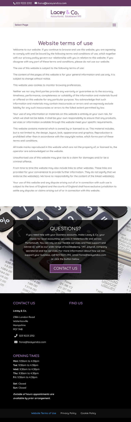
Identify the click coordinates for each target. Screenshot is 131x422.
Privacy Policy (68, 413)
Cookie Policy (88, 413)
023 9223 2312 (26, 335)
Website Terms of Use (43, 413)
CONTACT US (65, 269)
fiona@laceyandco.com (32, 342)
